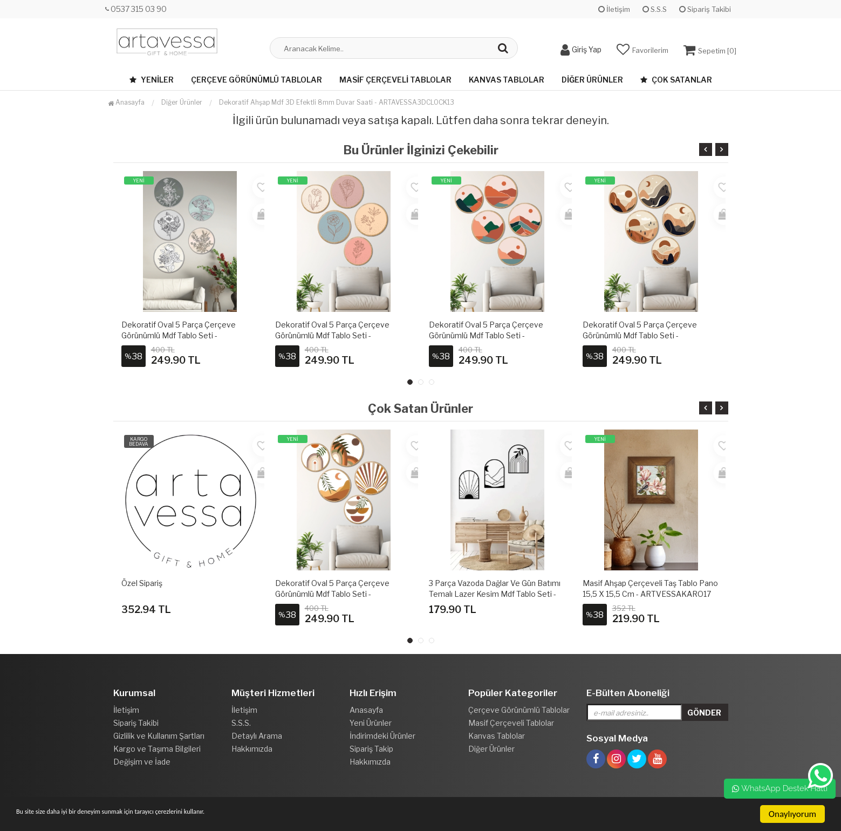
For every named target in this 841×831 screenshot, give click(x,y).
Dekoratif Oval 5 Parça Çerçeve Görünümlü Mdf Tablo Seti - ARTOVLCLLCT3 (332, 335)
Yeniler (151, 79)
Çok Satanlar (676, 79)
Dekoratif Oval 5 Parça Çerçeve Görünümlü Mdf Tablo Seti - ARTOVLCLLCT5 (640, 335)
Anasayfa (126, 102)
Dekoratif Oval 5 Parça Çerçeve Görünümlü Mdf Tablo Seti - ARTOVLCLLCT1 (332, 593)
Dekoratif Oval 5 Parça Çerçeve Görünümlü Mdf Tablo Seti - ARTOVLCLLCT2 (178, 335)
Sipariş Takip (371, 748)
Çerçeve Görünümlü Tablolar (256, 79)
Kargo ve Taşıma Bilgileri (157, 748)
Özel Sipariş (141, 583)
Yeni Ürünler (371, 722)
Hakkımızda (251, 748)
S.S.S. (241, 722)
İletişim (614, 9)
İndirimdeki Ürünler (382, 735)
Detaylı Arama (256, 735)
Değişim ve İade (141, 761)
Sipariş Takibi (705, 9)
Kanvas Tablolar (506, 79)
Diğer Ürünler (592, 79)
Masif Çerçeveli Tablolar (395, 79)
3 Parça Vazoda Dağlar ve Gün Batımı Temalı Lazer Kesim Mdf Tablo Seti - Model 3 (494, 593)
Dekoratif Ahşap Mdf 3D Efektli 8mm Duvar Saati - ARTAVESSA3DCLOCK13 (336, 102)
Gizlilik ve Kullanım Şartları (158, 735)
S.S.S (654, 9)
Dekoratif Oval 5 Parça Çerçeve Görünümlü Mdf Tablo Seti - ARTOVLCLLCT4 (486, 335)
